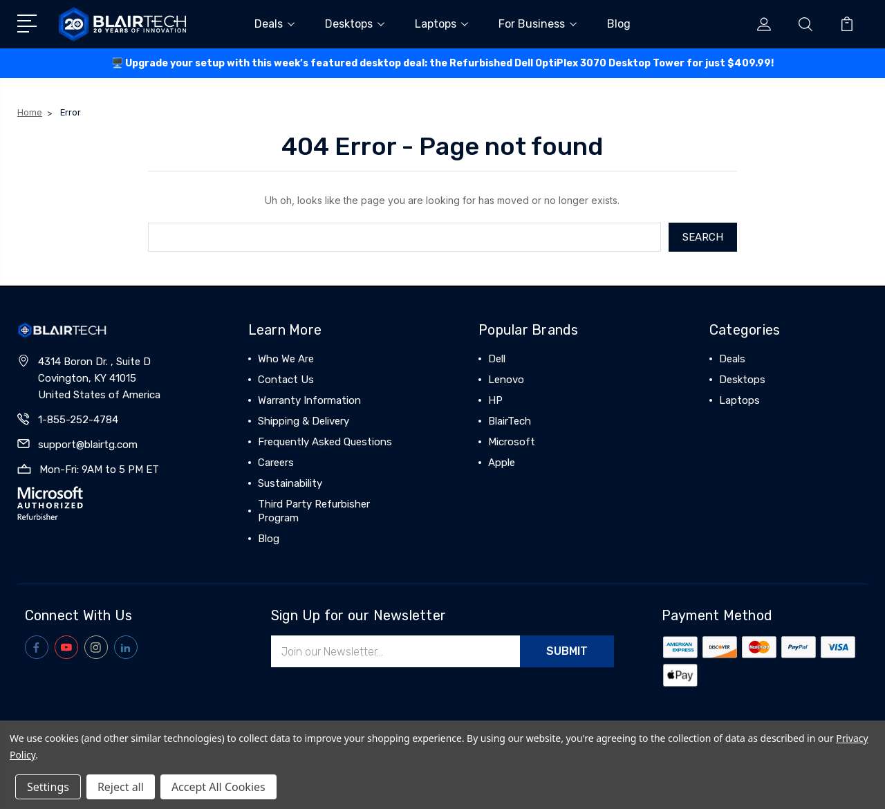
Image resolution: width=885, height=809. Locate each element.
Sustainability (290, 483)
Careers (276, 462)
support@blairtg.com (88, 444)
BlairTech (509, 421)
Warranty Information (309, 400)
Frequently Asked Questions (325, 442)
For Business (538, 23)
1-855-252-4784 (78, 419)
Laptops (441, 23)
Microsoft (511, 442)
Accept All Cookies (218, 786)
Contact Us (286, 379)
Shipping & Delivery (303, 421)
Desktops (354, 23)
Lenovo (506, 379)
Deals (274, 23)
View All (507, 483)
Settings (48, 786)
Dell (496, 359)
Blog (619, 23)
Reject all (120, 786)
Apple (501, 462)
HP (495, 400)
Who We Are (286, 359)
